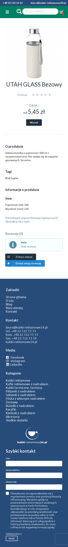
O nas (10, 300)
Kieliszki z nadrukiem (20, 413)
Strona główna (16, 297)
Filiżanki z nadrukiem (20, 391)
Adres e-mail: (11, 481)
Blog (9, 304)
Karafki (11, 409)
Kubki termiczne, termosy (24, 387)
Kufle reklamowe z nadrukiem (27, 384)
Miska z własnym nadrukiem (25, 398)
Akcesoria (13, 416)
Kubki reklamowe (18, 380)
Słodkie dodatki (17, 420)
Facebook (15, 357)
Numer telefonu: (13, 470)
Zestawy (12, 402)
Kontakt (11, 311)
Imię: (8, 458)
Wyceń (34, 122)
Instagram (15, 361)
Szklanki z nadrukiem (20, 395)
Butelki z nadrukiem (20, 405)
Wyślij (12, 538)
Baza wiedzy (14, 308)
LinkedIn (14, 364)
